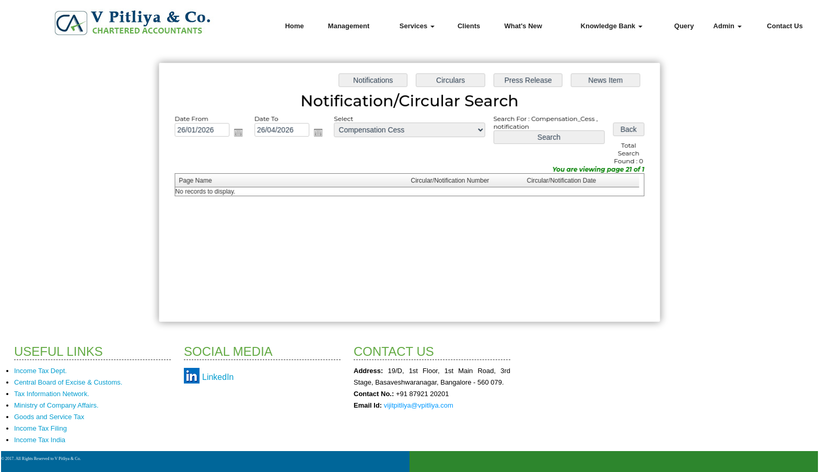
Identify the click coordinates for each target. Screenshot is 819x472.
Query (684, 26)
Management (348, 26)
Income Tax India (39, 440)
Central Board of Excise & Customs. (68, 382)
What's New (523, 26)
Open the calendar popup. (242, 133)
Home (294, 26)
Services (417, 26)
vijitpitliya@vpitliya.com (418, 405)
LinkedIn (218, 377)
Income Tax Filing (40, 428)
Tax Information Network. (51, 394)
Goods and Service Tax (49, 417)
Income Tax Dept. (40, 371)
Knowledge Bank (611, 26)
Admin (727, 26)
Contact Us (785, 26)
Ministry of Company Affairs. (56, 405)
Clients (469, 26)
